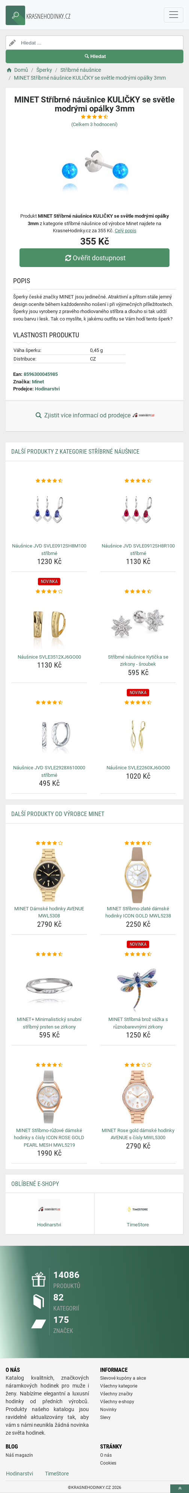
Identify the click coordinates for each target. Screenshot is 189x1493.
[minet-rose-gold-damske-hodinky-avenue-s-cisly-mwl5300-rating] (138, 1065)
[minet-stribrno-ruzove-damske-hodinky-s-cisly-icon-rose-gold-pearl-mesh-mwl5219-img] (49, 1097)
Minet (38, 381)
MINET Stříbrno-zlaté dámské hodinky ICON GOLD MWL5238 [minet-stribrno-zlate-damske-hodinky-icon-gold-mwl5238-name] (138, 912)
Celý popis (125, 230)
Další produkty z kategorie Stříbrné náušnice (75, 451)
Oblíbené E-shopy (35, 1183)
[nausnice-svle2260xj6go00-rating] (138, 702)
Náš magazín (19, 1455)
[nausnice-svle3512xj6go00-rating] (49, 591)
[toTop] (179, 1488)
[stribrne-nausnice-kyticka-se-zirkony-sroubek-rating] (138, 591)
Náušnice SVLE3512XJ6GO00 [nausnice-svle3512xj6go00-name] (49, 657)
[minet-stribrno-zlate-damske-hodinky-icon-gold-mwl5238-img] (138, 875)
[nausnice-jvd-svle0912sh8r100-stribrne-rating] (138, 481)
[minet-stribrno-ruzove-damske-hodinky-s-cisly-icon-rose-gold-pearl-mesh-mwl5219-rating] (49, 1065)
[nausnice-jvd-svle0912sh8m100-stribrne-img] (49, 512)
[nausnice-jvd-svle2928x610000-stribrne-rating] (49, 702)
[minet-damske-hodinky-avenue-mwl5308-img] (49, 875)
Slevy (105, 1417)
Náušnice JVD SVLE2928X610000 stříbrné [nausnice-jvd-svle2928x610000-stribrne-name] (49, 771)
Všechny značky (116, 1394)
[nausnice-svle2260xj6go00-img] (138, 734)
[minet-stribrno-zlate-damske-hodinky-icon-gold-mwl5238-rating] (138, 843)
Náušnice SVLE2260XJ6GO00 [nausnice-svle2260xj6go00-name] (138, 767)
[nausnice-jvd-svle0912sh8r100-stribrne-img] (138, 512)
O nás (106, 1455)
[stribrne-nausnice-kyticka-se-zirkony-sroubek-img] (138, 623)
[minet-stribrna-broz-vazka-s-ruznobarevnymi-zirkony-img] (138, 986)
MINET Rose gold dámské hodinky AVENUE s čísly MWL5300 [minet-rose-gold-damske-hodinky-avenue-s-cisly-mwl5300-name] (138, 1134)
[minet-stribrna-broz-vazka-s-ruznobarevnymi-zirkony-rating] (138, 954)
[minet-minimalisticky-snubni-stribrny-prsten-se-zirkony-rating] (49, 954)
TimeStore (57, 1474)
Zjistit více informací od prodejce (94, 416)
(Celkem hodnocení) (94, 124)
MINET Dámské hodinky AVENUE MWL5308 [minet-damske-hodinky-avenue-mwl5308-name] (49, 912)
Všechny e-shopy (117, 1401)
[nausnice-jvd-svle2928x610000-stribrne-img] (49, 734)
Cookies (108, 1463)
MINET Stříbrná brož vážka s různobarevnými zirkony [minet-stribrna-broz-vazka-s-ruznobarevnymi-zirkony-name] (138, 1023)
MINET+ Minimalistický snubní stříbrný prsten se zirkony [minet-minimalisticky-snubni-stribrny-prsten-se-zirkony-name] (49, 1023)
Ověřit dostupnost (94, 258)
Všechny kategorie (118, 1386)
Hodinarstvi (47, 389)
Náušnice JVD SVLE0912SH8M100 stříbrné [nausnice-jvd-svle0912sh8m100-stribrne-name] (49, 549)
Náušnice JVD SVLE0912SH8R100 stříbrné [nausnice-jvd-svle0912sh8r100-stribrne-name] (138, 549)
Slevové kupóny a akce (123, 1378)
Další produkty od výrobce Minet (57, 814)
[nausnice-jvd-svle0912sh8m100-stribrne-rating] (49, 481)
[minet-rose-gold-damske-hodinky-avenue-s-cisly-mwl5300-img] (138, 1097)
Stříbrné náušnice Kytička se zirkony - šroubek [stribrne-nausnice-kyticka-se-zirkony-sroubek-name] (138, 660)
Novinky (108, 1409)
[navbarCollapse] (173, 14)
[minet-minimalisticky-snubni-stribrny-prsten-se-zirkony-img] (49, 986)
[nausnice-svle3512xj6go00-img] (49, 623)
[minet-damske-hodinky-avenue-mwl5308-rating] (49, 843)
